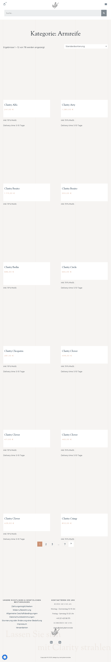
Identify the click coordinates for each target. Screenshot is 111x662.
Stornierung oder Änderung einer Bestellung (22, 621)
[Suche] (104, 13)
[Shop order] (86, 46)
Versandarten (22, 628)
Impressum (22, 624)
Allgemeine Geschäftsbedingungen (22, 613)
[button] (106, 4)
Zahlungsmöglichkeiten (21, 606)
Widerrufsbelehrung (22, 610)
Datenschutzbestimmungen (21, 617)
